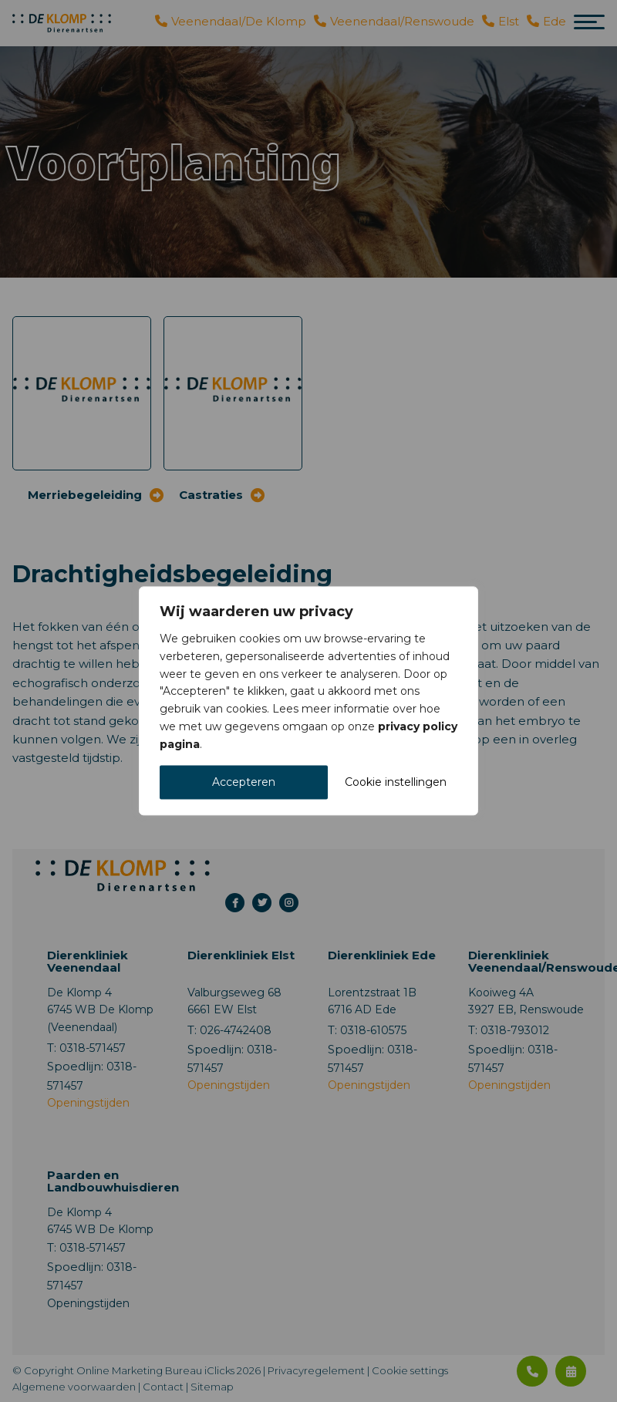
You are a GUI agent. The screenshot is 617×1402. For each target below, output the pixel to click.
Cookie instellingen (396, 783)
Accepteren (243, 783)
